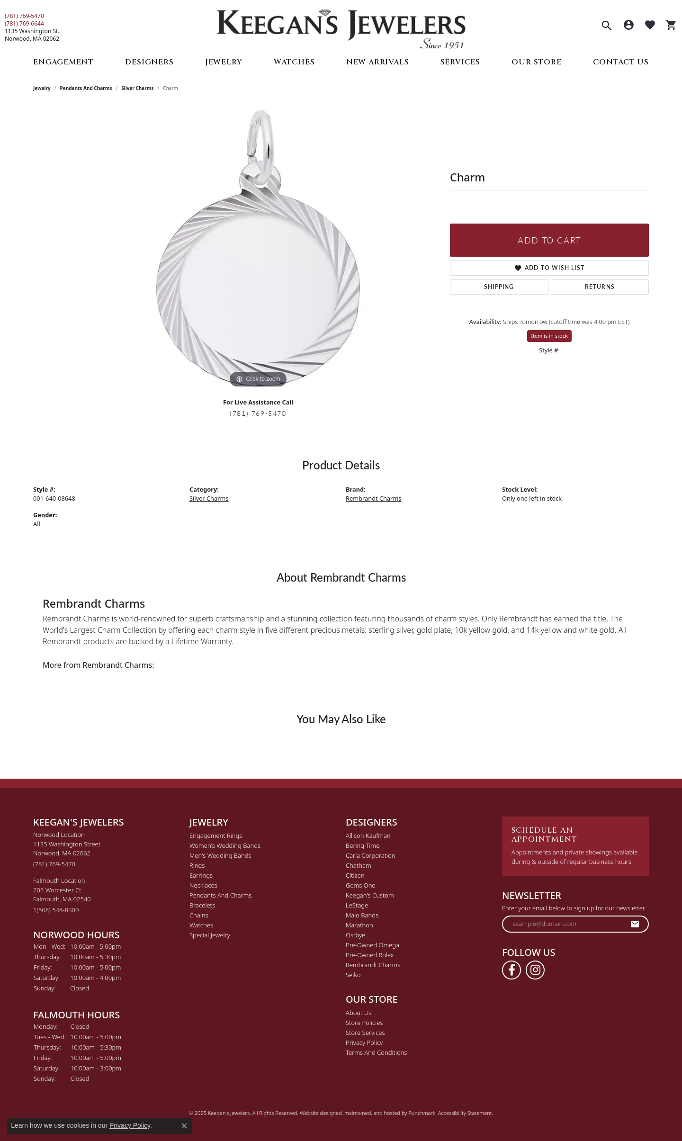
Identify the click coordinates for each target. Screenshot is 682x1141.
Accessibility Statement (465, 1112)
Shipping (499, 287)
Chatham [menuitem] (358, 865)
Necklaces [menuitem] (203, 885)
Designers (149, 62)
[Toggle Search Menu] (606, 26)
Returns (600, 287)
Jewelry (223, 62)
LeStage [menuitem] (357, 905)
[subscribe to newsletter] (635, 924)
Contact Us (621, 62)
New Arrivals (377, 62)
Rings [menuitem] (197, 865)
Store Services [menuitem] (365, 1032)
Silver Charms (137, 88)
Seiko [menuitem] (353, 974)
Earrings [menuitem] (201, 875)
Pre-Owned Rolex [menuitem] (370, 955)
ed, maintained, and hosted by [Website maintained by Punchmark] (372, 1112)
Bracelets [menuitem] (202, 905)
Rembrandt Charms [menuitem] (373, 965)
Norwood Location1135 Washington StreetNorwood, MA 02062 (66, 849)
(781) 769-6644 (24, 23)
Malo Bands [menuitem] (362, 915)
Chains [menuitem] (198, 915)
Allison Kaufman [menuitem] (368, 835)
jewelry (42, 88)
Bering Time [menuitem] (362, 845)
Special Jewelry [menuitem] (209, 935)
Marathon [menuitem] (359, 925)
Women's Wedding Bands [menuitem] (224, 845)
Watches (294, 62)
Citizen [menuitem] (355, 875)
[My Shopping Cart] (671, 26)
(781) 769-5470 (24, 16)
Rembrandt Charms (374, 498)
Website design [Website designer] (318, 1112)
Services (460, 62)
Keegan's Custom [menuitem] (370, 895)
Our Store (536, 62)
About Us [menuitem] (358, 1012)
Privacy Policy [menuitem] (364, 1042)
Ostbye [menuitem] (355, 935)
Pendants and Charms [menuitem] (220, 895)
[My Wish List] (650, 26)
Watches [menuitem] (201, 925)
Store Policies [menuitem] (364, 1022)
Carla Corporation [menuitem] (370, 855)
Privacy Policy (129, 1125)
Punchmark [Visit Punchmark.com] (421, 1112)
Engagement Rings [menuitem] (215, 835)
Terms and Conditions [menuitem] (376, 1052)
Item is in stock (549, 335)
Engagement (63, 62)
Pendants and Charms (86, 88)
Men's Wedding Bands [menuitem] (220, 855)
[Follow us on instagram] (535, 970)
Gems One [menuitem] (361, 885)
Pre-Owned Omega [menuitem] (372, 945)
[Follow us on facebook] (511, 970)
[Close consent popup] (184, 1126)
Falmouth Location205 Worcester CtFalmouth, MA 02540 (62, 895)
